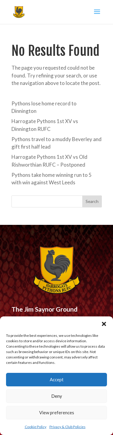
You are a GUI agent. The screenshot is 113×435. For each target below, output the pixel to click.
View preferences (56, 412)
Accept (57, 379)
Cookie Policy (35, 426)
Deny (56, 396)
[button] (104, 324)
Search (92, 201)
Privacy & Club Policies (67, 426)
